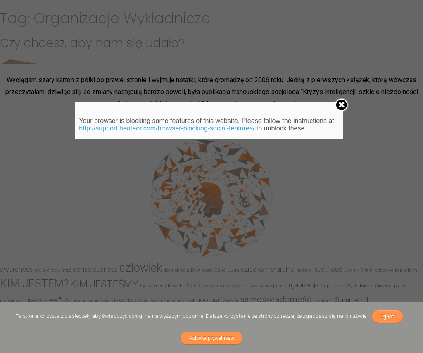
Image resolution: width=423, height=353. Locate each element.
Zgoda (387, 317)
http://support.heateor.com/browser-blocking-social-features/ (166, 128)
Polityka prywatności (211, 338)
